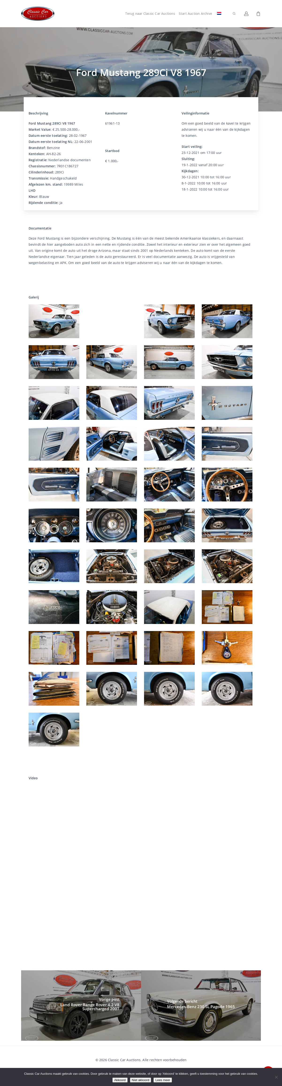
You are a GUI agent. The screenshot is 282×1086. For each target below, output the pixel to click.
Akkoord (120, 1080)
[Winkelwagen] (258, 13)
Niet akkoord (140, 1080)
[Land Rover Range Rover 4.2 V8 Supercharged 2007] (81, 1005)
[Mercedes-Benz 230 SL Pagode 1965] (201, 1005)
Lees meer (162, 1080)
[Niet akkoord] (276, 1077)
